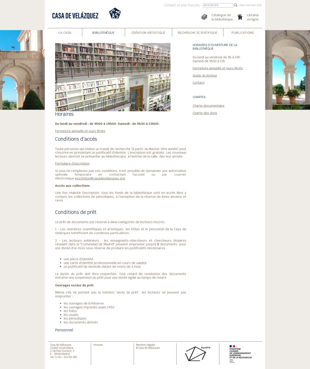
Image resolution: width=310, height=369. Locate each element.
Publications (243, 33)
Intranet (97, 344)
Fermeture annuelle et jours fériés (80, 131)
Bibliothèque (103, 33)
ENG (253, 5)
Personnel (64, 329)
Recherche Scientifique (198, 33)
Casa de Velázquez (60, 344)
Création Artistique (149, 33)
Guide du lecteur (205, 75)
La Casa (65, 33)
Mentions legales (145, 344)
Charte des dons (205, 113)
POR (259, 5)
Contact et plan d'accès (182, 5)
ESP (247, 5)
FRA (242, 5)
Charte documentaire (208, 105)
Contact (199, 82)
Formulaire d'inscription (72, 163)
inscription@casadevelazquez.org (100, 178)
